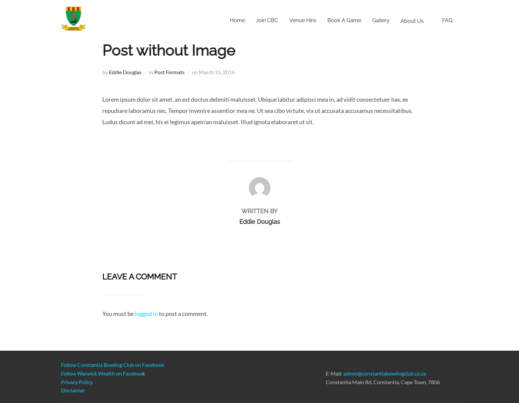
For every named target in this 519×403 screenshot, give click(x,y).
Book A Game (344, 20)
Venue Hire (302, 20)
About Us (416, 21)
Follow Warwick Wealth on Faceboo (101, 373)
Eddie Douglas (125, 72)
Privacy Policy (77, 382)
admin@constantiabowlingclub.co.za (384, 373)
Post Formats (169, 72)
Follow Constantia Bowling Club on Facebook (112, 365)
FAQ (447, 20)
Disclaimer (73, 390)
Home (237, 20)
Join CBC (267, 20)
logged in (146, 313)
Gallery (381, 20)
